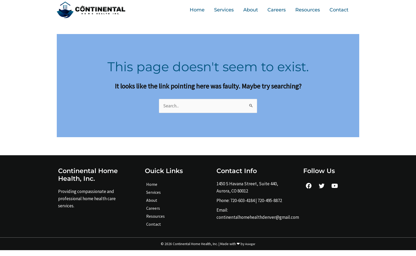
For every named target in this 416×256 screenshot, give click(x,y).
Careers (276, 9)
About (250, 9)
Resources (307, 9)
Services (224, 9)
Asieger (250, 249)
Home (197, 9)
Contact (339, 9)
